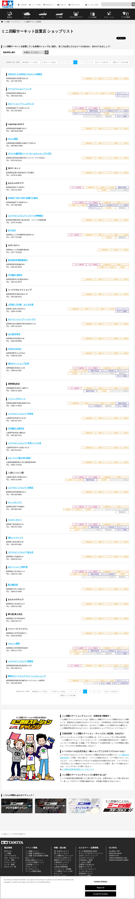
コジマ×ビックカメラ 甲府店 (20, 414)
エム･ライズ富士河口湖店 (19, 458)
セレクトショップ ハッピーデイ (22, 319)
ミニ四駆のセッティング (63, 856)
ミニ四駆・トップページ (12, 22)
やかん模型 (13, 139)
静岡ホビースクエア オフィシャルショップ (27, 676)
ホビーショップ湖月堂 (18, 567)
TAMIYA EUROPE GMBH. (119, 860)
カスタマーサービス (86, 858)
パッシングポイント (17, 399)
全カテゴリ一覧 (10, 867)
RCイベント (30, 858)
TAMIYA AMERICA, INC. (118, 858)
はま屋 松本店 (14, 334)
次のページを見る (101, 62)
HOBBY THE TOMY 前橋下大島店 (23, 198)
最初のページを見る (31, 62)
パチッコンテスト (61, 864)
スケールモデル (10, 856)
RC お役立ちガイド (61, 851)
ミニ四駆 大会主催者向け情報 (36, 856)
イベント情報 (36, 5)
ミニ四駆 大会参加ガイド (35, 853)
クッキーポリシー (85, 871)
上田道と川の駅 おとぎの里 (21, 305)
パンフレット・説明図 (62, 869)
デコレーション (10, 862)
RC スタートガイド (61, 853)
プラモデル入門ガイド (62, 858)
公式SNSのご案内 (86, 860)
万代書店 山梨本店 (16, 428)
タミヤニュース (60, 876)
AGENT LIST (114, 856)
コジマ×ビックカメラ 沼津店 (20, 488)
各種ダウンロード (85, 867)
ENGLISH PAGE (115, 853)
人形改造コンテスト (61, 862)
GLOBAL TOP (114, 851)
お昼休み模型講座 (61, 867)
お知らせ (63, 5)
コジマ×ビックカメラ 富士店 (20, 552)
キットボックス (15, 502)
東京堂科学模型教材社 (18, 260)
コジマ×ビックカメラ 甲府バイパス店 (24, 443)
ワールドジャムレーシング (20, 89)
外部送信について (85, 873)
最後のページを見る (119, 62)
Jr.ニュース (58, 873)
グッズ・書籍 (9, 864)
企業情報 (24, 5)
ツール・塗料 (9, 860)
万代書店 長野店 (15, 275)
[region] (67, 887)
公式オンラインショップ (88, 856)
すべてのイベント (32, 869)
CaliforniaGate (14, 349)
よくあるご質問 (93, 5)
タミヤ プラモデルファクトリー (91, 853)
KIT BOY (12, 230)
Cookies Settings (100, 881)
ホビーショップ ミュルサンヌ (21, 104)
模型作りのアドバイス (62, 860)
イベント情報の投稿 (33, 871)
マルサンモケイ (15, 520)
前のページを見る (50, 62)
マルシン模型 (14, 644)
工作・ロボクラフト (12, 858)
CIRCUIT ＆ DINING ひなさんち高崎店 (25, 74)
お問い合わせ (75, 5)
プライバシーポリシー (87, 869)
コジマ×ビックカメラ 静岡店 (20, 661)
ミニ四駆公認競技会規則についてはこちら (77, 769)
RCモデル (8, 851)
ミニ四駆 (7, 853)
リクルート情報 (85, 876)
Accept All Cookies (100, 894)
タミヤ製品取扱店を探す (88, 851)
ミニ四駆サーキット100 (63, 871)
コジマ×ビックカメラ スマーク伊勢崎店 (25, 216)
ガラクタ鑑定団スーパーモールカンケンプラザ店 (29, 154)
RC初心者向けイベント (34, 860)
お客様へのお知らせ (86, 864)
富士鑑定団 (13, 585)
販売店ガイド (50, 5)
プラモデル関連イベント (34, 862)
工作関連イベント (32, 864)
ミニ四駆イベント (32, 851)
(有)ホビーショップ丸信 (18, 364)
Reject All (100, 888)
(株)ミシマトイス (15, 538)
